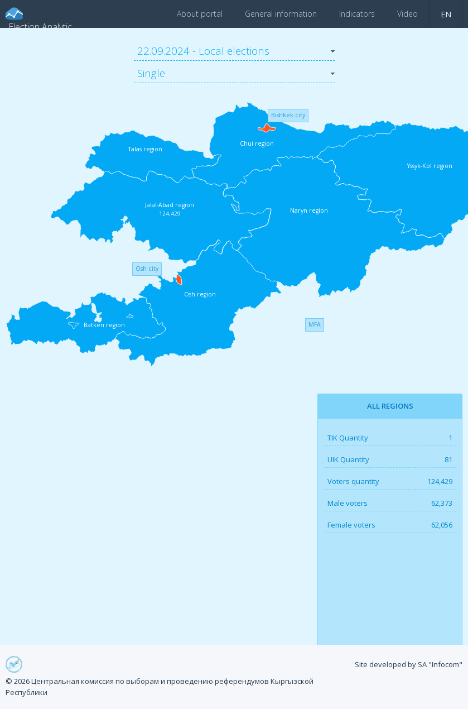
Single (151, 73)
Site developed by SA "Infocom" (408, 664)
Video (407, 13)
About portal (200, 13)
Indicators (357, 13)
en (446, 14)
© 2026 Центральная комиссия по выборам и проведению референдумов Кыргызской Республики (159, 686)
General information (281, 13)
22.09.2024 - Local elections (203, 51)
